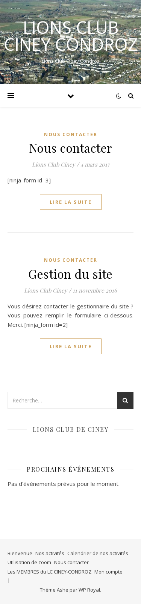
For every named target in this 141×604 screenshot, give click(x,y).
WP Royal (89, 589)
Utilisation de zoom (29, 562)
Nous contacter (70, 148)
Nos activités (49, 553)
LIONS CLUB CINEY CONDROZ (71, 36)
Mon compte (108, 571)
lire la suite (71, 202)
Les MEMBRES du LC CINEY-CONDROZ (49, 571)
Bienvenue (20, 553)
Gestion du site (70, 274)
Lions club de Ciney (71, 429)
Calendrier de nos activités (97, 553)
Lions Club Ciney (53, 164)
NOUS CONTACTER (70, 134)
